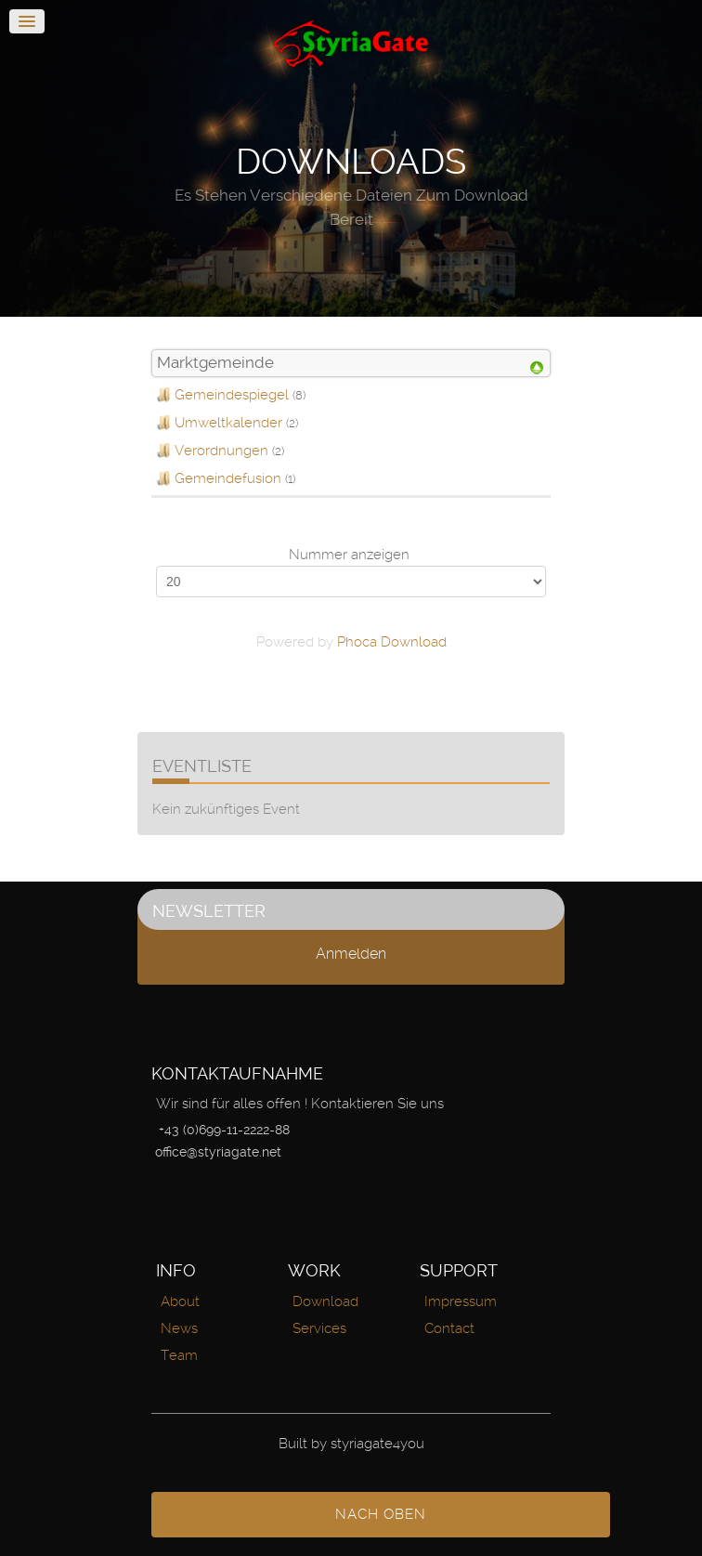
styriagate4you (377, 1443)
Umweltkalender (228, 422)
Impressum (460, 1301)
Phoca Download (392, 642)
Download (325, 1301)
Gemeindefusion (228, 478)
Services (319, 1328)
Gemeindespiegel (232, 394)
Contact (449, 1328)
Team (179, 1355)
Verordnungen (221, 450)
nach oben (380, 1514)
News (179, 1328)
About (180, 1301)
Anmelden (351, 953)
